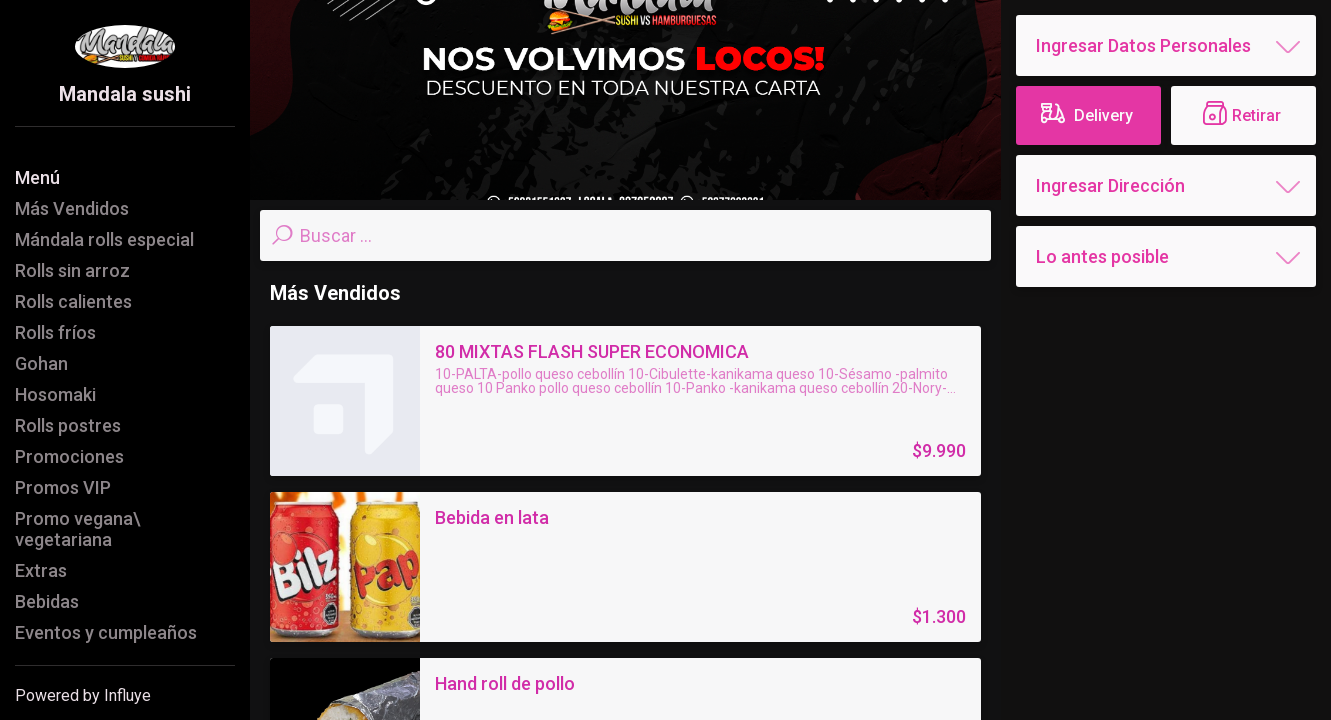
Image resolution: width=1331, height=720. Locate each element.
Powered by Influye (83, 695)
